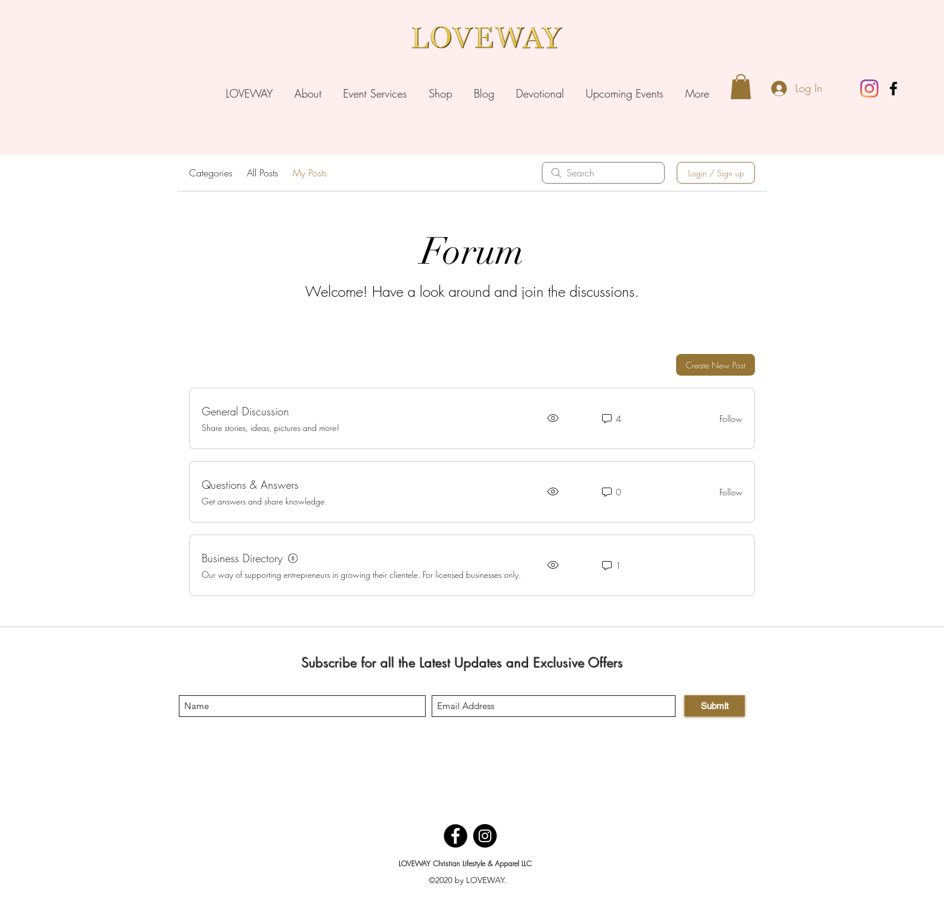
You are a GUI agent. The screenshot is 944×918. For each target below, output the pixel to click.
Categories (210, 172)
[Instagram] (485, 836)
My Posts (310, 172)
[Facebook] (455, 836)
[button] (740, 86)
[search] (603, 173)
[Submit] (715, 705)
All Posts (262, 172)
